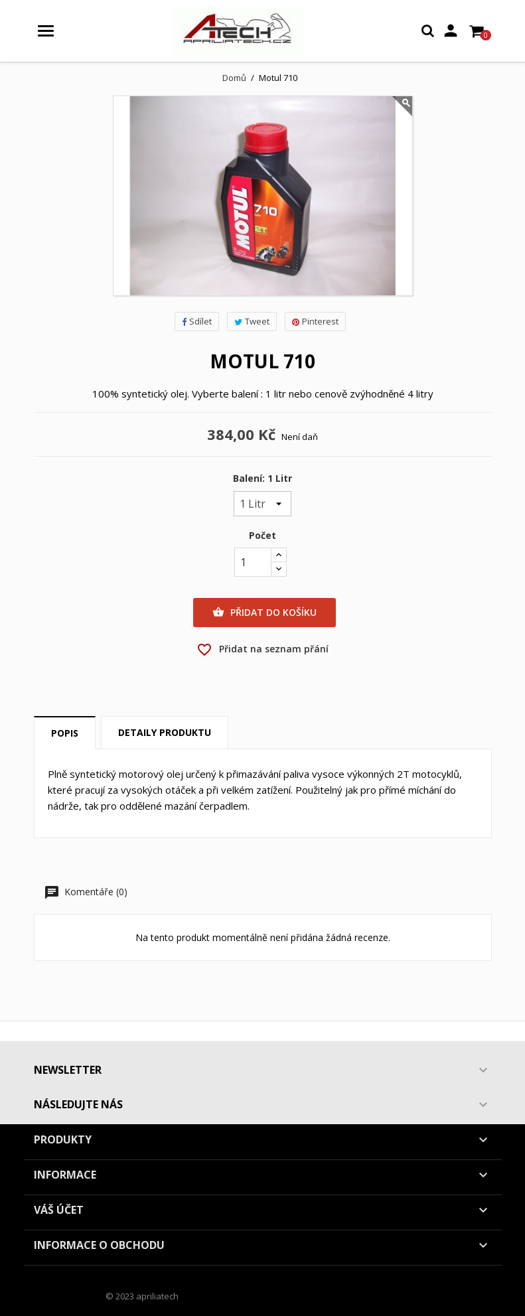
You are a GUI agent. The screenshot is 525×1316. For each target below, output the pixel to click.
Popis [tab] (64, 733)
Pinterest (315, 321)
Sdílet (197, 321)
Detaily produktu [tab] (164, 732)
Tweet (251, 321)
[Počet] (252, 562)
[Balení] (262, 503)
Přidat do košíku (264, 612)
